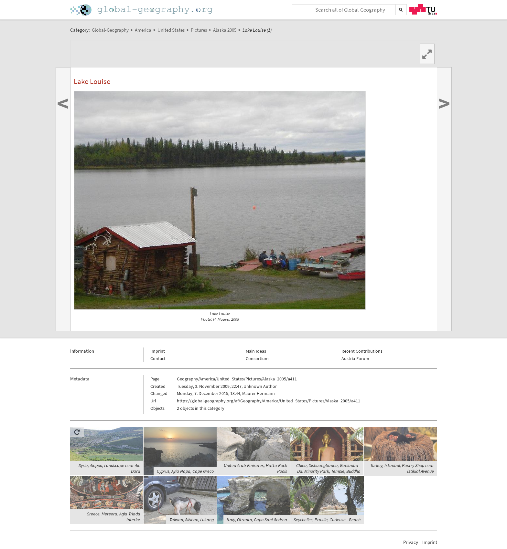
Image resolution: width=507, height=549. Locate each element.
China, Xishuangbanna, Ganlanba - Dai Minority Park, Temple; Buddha (328, 468)
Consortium (257, 358)
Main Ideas (256, 351)
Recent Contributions (362, 351)
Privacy (410, 542)
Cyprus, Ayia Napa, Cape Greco (185, 471)
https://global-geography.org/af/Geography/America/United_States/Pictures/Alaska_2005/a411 (268, 401)
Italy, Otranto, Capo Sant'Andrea (257, 520)
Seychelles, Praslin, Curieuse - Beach (327, 520)
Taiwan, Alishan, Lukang (191, 520)
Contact (158, 358)
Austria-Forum (355, 358)
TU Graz (423, 9)
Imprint (157, 351)
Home (142, 10)
